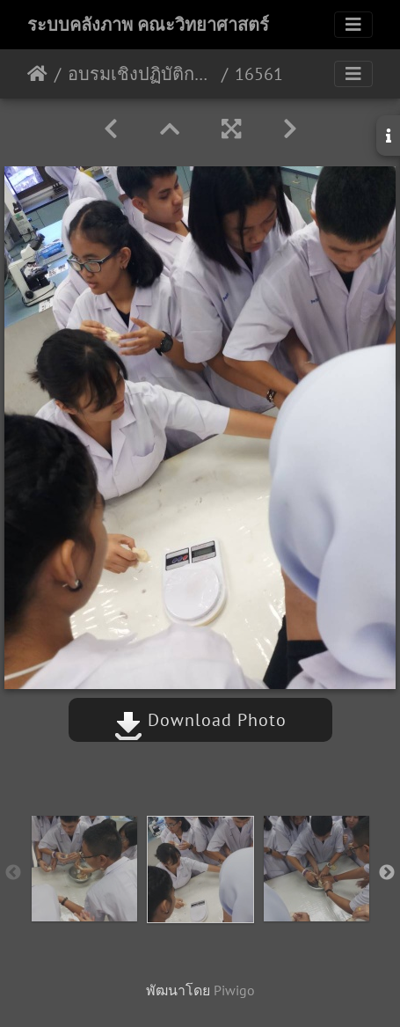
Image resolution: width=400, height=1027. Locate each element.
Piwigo (234, 990)
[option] (84, 868)
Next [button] (387, 873)
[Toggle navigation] (353, 24)
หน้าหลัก (37, 74)
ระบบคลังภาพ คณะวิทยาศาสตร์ (148, 24)
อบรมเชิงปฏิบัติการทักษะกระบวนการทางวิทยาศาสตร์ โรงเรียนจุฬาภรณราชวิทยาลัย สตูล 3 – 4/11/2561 (141, 73)
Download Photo (200, 719)
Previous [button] (13, 873)
